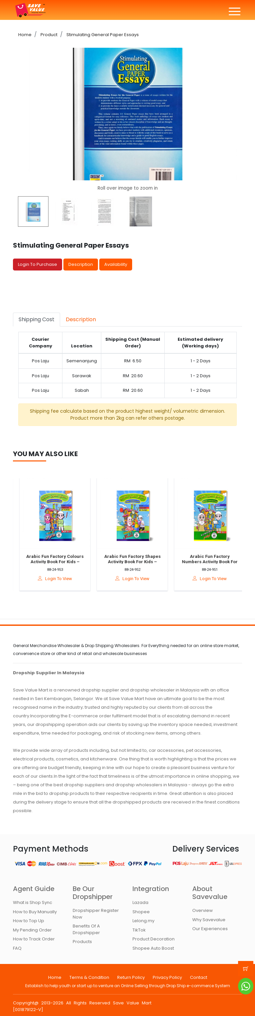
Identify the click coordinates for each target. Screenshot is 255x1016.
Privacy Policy (167, 977)
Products (82, 941)
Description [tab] (81, 319)
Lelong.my (143, 921)
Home (25, 34)
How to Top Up (28, 921)
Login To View (60, 578)
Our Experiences (210, 929)
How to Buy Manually (35, 912)
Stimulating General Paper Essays (102, 34)
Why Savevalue (208, 920)
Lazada (140, 902)
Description (80, 264)
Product (48, 34)
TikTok (139, 930)
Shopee (141, 912)
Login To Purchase (37, 264)
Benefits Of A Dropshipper (86, 929)
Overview (202, 910)
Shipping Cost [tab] (36, 319)
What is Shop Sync (32, 902)
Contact (198, 977)
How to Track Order (34, 939)
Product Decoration (153, 939)
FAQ (17, 948)
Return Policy (131, 977)
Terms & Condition (89, 977)
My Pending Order (32, 930)
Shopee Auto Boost (153, 948)
